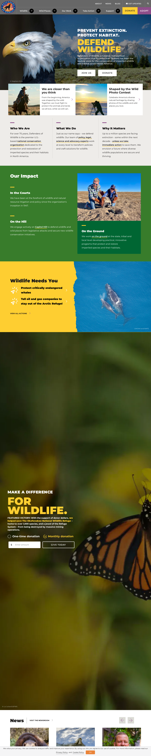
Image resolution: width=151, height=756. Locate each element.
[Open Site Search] (148, 3)
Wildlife (23, 11)
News (108, 4)
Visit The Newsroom (39, 720)
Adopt (144, 11)
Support (110, 11)
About (98, 4)
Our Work (66, 11)
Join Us (86, 73)
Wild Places (44, 11)
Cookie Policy (78, 752)
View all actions (18, 313)
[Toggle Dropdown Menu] (32, 11)
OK (90, 752)
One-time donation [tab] (26, 536)
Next (131, 720)
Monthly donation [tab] (60, 536)
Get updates (133, 4)
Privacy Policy (62, 752)
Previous (122, 720)
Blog (117, 4)
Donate (130, 10)
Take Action (88, 11)
